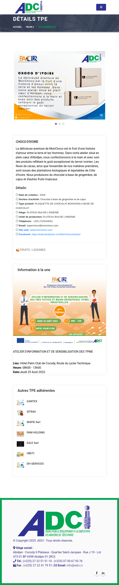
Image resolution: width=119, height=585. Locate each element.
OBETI (30, 453)
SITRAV (31, 411)
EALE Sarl (33, 443)
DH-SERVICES (35, 463)
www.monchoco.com (35, 230)
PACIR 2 (30, 27)
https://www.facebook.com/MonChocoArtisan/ (49, 234)
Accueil (17, 27)
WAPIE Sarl (33, 422)
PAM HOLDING (36, 432)
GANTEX (32, 401)
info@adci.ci (75, 565)
